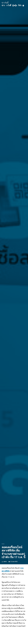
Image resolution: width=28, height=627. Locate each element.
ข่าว (3, 5)
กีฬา (20, 5)
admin (5, 561)
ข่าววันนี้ (5, 3)
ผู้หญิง (14, 5)
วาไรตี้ (8, 5)
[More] (23, 6)
